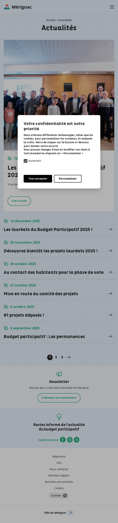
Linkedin (76, 440)
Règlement (59, 456)
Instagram (70, 440)
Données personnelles (59, 482)
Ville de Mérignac (59, 513)
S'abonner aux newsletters (59, 397)
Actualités (65, 20)
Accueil (51, 20)
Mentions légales (59, 475)
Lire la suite (19, 200)
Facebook (63, 440)
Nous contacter (59, 469)
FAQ (59, 463)
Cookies (59, 488)
